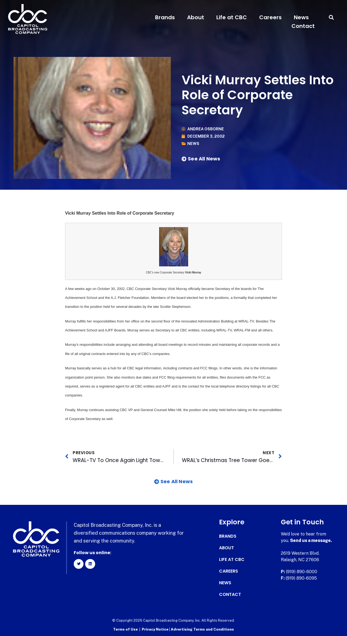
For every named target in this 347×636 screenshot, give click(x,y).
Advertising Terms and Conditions (202, 629)
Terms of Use (125, 629)
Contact (303, 26)
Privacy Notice (155, 629)
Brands (165, 17)
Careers (270, 17)
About (195, 17)
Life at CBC (231, 17)
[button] (331, 17)
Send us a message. (311, 540)
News (301, 17)
